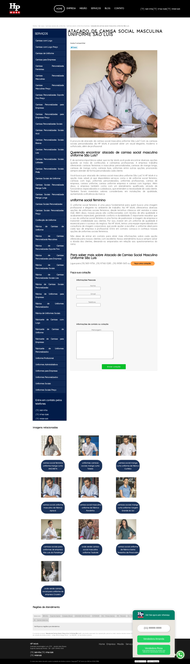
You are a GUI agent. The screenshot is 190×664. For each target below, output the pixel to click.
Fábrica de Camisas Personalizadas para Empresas (49, 257)
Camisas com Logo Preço (46, 47)
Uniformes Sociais (43, 384)
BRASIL (45, 616)
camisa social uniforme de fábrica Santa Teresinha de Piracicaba (127, 549)
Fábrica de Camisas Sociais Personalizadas (49, 286)
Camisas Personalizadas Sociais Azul (49, 132)
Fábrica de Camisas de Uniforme (49, 228)
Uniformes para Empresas (46, 371)
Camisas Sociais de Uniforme (48, 178)
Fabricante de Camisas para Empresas (49, 340)
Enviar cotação (113, 366)
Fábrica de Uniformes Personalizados (49, 305)
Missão (83, 8)
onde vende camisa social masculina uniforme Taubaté (90, 549)
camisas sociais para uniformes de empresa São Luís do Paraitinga (53, 549)
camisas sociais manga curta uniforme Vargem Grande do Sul (127, 508)
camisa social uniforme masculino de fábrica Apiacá (53, 508)
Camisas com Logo (44, 41)
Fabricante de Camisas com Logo (49, 321)
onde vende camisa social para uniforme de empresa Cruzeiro (52, 591)
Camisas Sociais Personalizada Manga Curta (49, 186)
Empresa (71, 8)
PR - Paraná (121, 616)
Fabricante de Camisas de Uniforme (49, 331)
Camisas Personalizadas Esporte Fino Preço (49, 96)
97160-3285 (162, 9)
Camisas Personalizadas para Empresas (49, 106)
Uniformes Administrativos (46, 365)
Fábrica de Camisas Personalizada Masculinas (49, 237)
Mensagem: (89, 344)
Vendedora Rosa (153, 650)
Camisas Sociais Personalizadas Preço (49, 212)
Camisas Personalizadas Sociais (49, 124)
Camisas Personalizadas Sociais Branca (49, 141)
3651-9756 (149, 9)
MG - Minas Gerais (108, 616)
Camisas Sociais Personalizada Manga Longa (49, 196)
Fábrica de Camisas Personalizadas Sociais (49, 266)
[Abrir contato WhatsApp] (180, 655)
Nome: (86, 287)
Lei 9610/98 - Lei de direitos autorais (81, 635)
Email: (86, 295)
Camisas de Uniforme (44, 53)
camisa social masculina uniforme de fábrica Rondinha (90, 508)
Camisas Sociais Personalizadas (49, 204)
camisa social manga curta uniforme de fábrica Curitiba (128, 466)
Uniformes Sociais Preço (46, 390)
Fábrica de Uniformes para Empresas (49, 295)
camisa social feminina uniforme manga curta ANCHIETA (53, 466)
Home (59, 8)
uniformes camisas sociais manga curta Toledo (90, 466)
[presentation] (93, 316)
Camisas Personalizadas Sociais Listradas (49, 161)
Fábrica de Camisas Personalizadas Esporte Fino (49, 247)
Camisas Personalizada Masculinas (49, 77)
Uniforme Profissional (44, 358)
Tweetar (74, 47)
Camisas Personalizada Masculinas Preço (49, 87)
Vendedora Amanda (153, 639)
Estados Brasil (67, 616)
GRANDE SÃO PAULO (82, 616)
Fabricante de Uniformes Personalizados (49, 350)
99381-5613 (176, 9)
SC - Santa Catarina (41, 620)
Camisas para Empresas (45, 60)
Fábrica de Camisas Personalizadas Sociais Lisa (49, 276)
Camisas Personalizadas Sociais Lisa (49, 151)
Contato (119, 8)
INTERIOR (95, 616)
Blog (107, 8)
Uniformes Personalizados (46, 377)
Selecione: (37, 616)
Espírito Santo (55, 616)
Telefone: (86, 303)
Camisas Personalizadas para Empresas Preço (49, 116)
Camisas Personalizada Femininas (49, 67)
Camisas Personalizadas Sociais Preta (49, 170)
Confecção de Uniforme (46, 220)
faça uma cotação (142, 263)
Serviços (96, 8)
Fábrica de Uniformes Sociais (48, 313)
